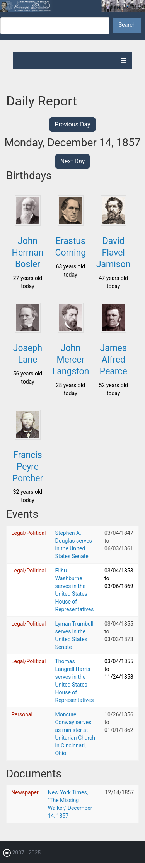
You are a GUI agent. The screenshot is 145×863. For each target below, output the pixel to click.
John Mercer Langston (70, 360)
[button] (27, 223)
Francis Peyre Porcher (27, 467)
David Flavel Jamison (113, 253)
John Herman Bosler (28, 253)
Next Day (72, 161)
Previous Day (72, 124)
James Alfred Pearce (113, 360)
